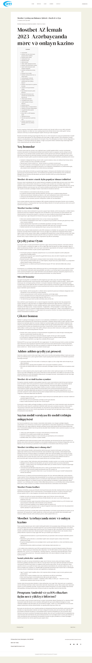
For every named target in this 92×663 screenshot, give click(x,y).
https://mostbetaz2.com (23, 182)
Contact (58, 3)
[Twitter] (70, 650)
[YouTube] (73, 650)
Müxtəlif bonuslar (25, 60)
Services (39, 3)
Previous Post (20, 633)
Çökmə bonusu (25, 62)
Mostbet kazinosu (25, 108)
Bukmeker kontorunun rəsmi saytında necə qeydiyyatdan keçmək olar (28, 99)
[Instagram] (80, 650)
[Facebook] (77, 650)
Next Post (73, 633)
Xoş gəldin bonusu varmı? (28, 103)
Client (45, 3)
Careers (51, 3)
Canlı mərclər (24, 118)
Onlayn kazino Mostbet (27, 102)
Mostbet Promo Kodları (27, 76)
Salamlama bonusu (26, 122)
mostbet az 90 (22, 20)
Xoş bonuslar (24, 52)
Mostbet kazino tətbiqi (27, 57)
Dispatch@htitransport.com (18, 653)
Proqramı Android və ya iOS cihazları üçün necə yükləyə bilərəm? (28, 84)
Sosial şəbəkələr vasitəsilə (28, 81)
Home (33, 3)
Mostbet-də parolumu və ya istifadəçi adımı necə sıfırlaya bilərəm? (29, 129)
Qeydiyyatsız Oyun (26, 59)
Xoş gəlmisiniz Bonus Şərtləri (28, 116)
